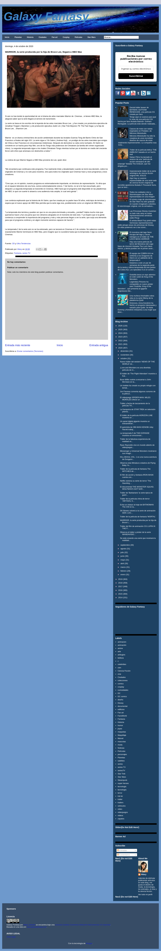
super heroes (123, 783)
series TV (26, 253)
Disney (120, 703)
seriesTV (121, 770)
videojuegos (123, 812)
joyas (120, 729)
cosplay (121, 687)
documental (122, 706)
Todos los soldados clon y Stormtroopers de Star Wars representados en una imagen (142, 194)
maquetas (122, 732)
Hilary (143, 874)
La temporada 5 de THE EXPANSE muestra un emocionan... (134, 434)
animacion (122, 642)
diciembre (125, 351)
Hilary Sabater (29, 925)
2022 (120, 340)
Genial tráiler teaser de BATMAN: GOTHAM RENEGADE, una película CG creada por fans (142, 110)
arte (119, 651)
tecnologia (122, 786)
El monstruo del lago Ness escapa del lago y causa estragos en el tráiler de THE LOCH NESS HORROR (141, 235)
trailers (120, 802)
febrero (123, 571)
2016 (120, 590)
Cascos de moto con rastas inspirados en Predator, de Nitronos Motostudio (141, 131)
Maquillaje (122, 735)
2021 (120, 344)
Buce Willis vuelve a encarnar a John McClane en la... (135, 380)
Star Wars (91, 37)
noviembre (125, 355)
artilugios (121, 655)
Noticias (121, 748)
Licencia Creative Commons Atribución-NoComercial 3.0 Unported (83, 925)
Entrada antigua (98, 345)
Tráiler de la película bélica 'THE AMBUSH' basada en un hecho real (143, 152)
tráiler (120, 799)
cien (119, 668)
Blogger (89, 943)
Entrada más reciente (17, 345)
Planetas (18, 37)
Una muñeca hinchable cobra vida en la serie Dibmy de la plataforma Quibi (142, 298)
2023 (120, 337)
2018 (120, 583)
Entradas (122, 850)
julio (122, 552)
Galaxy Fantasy (46, 16)
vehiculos (121, 806)
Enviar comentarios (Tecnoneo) (30, 351)
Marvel (120, 738)
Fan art (54, 37)
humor (120, 725)
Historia (30, 37)
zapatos (121, 819)
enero (123, 574)
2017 (120, 586)
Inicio (7, 37)
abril (122, 563)
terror (120, 793)
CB (13, 243)
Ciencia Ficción (124, 671)
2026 (120, 326)
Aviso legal (11, 937)
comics (120, 684)
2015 (120, 594)
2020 (120, 348)
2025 (120, 329)
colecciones (122, 680)
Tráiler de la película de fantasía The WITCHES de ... (135, 470)
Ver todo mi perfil (145, 894)
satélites (121, 761)
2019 (120, 579)
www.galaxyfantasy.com (37, 927)
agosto (123, 549)
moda (120, 745)
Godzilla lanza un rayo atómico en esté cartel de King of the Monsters (142, 277)
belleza (121, 658)
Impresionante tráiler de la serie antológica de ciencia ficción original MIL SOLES (143, 173)
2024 (120, 333)
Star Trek (121, 774)
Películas (78, 37)
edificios (121, 709)
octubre (124, 358)
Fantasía (17, 253)
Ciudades (42, 37)
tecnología (122, 790)
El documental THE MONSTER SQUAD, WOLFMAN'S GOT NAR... (137, 488)
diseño (120, 700)
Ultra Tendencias (24, 243)
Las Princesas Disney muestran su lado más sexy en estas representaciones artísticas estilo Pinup (143, 214)
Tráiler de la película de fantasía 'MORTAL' (138, 517)
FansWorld (122, 716)
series (120, 764)
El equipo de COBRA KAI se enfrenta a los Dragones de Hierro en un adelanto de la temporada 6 (141, 256)
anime (120, 648)
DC (119, 693)
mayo (123, 560)
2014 (120, 597)
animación (122, 645)
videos (120, 815)
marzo (123, 567)
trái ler (120, 796)
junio (122, 556)
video (120, 809)
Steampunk (122, 780)
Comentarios (123, 855)
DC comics (122, 696)
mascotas (122, 741)
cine (119, 674)
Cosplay (66, 37)
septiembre (125, 545)
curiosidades (123, 690)
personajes (122, 754)
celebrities (122, 664)
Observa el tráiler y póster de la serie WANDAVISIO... (135, 533)
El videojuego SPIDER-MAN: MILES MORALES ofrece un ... (135, 398)
